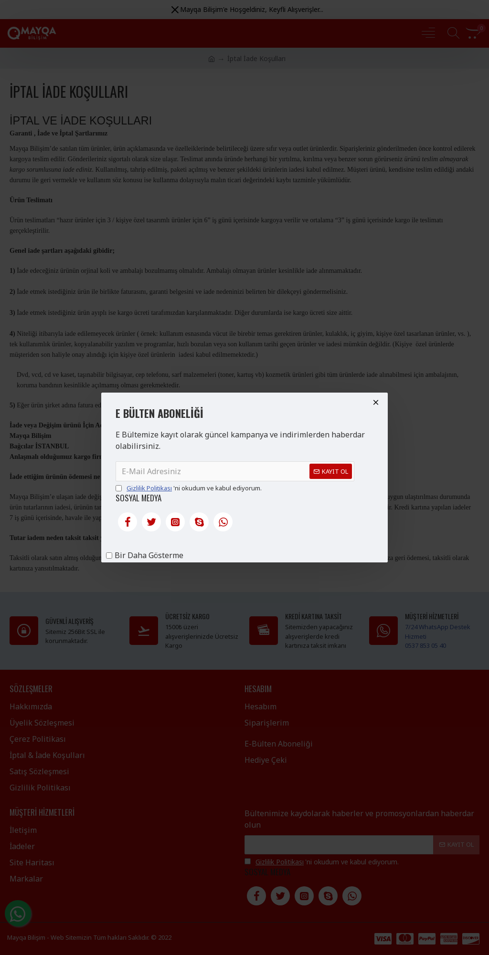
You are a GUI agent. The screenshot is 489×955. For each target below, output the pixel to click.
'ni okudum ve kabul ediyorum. (189, 488)
